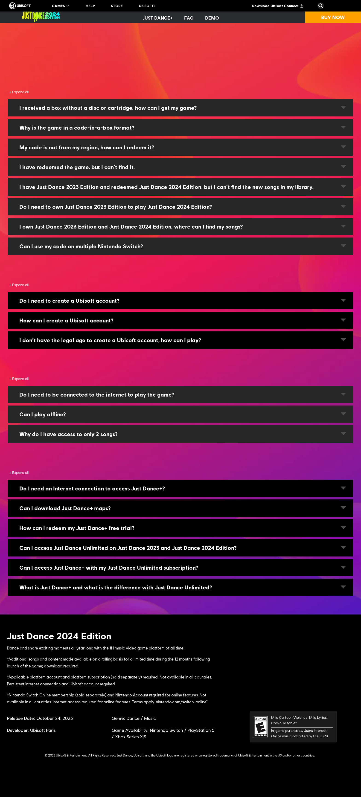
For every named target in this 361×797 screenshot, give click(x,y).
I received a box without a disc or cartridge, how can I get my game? (182, 107)
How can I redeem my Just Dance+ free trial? (182, 528)
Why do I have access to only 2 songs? (182, 434)
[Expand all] (19, 92)
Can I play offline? (182, 414)
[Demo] (212, 18)
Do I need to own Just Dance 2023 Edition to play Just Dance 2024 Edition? (182, 206)
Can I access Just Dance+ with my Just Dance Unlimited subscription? (182, 567)
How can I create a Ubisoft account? (182, 320)
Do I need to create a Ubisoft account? (182, 300)
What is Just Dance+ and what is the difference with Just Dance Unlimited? (182, 587)
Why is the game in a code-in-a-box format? (182, 127)
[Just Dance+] (157, 18)
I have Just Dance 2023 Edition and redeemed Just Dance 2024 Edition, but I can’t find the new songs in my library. (182, 186)
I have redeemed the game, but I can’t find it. (182, 167)
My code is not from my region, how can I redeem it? (182, 147)
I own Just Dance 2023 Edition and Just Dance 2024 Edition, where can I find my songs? (182, 226)
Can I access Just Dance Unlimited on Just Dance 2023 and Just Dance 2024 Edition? (182, 547)
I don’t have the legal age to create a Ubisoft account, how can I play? (182, 340)
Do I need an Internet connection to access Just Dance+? (182, 488)
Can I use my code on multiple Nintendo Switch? (182, 246)
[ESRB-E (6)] (293, 726)
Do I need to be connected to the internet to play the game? (182, 394)
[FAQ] (189, 18)
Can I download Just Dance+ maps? (182, 508)
